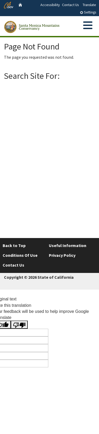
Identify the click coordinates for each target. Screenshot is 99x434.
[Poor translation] (19, 325)
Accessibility (50, 4)
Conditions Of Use (20, 255)
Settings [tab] (88, 12)
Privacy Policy (62, 255)
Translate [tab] (89, 5)
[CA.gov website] (8, 4)
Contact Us (70, 4)
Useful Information (67, 245)
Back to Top (14, 245)
